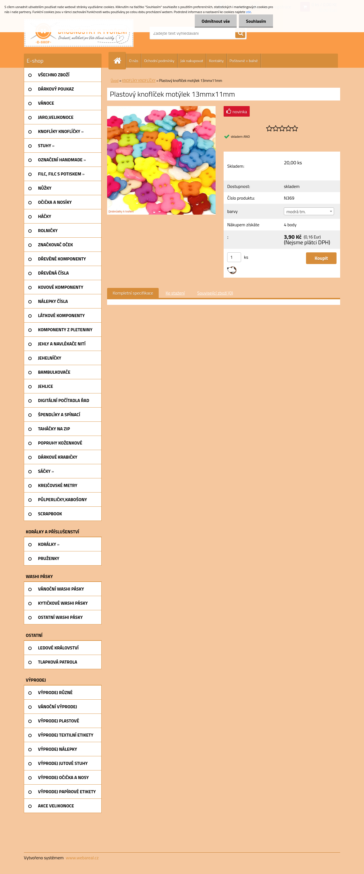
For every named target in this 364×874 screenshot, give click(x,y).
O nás (133, 61)
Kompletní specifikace (133, 293)
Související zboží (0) (215, 293)
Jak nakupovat (191, 61)
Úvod (114, 80)
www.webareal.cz (82, 857)
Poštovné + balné (243, 61)
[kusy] (234, 257)
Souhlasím (256, 21)
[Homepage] (119, 61)
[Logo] (79, 33)
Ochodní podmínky (159, 61)
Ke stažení (175, 293)
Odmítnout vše (216, 21)
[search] (240, 33)
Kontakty (216, 61)
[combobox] (309, 211)
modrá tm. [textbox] (296, 211)
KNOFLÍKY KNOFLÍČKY (139, 80)
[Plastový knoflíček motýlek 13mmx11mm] (161, 108)
